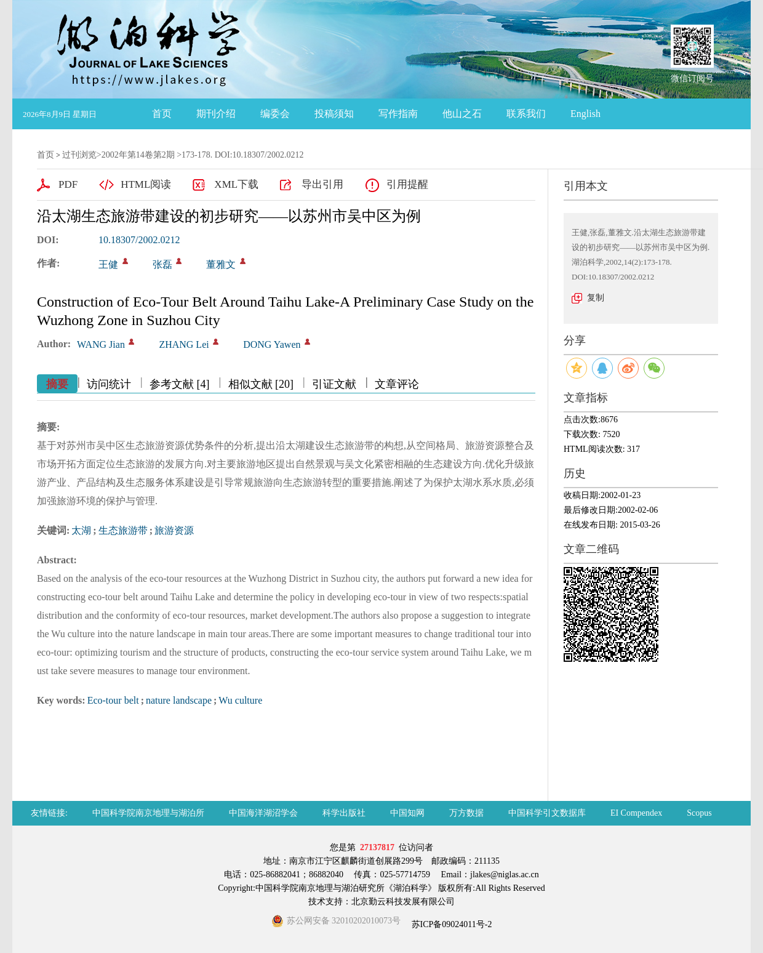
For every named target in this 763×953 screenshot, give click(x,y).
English (585, 113)
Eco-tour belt (113, 700)
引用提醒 (407, 184)
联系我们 (526, 113)
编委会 (275, 113)
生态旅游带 (123, 530)
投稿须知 (334, 113)
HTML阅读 (146, 184)
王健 (108, 264)
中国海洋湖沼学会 (263, 813)
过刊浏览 (79, 154)
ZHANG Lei (184, 344)
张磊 (162, 264)
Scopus (699, 813)
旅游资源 (174, 530)
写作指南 (398, 113)
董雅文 (221, 264)
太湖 (81, 530)
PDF (68, 184)
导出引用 (322, 184)
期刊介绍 (216, 113)
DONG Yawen (271, 344)
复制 (595, 297)
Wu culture (240, 700)
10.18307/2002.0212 (139, 240)
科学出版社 (344, 813)
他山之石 (462, 113)
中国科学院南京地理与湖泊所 (148, 813)
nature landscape (179, 700)
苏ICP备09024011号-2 (450, 924)
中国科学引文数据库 (547, 813)
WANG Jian (101, 344)
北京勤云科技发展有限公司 (403, 901)
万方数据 (466, 813)
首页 (162, 113)
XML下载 (236, 184)
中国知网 (407, 813)
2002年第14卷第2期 (138, 154)
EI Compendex (636, 813)
